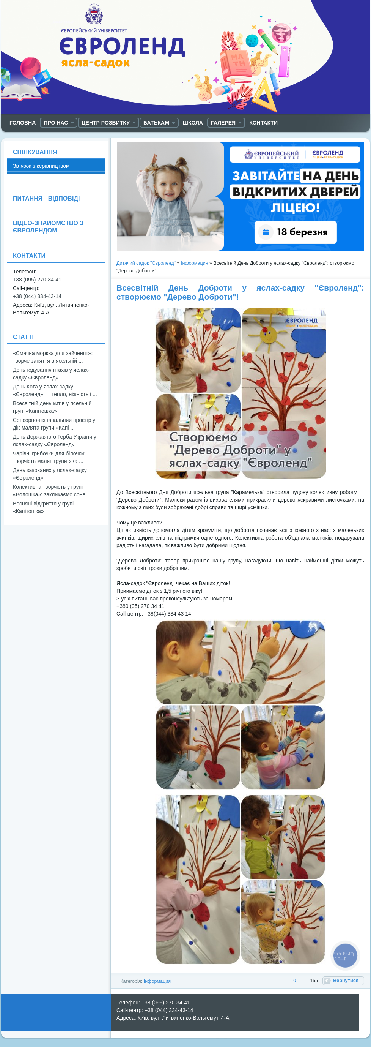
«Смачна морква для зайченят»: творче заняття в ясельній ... (53, 357)
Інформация (194, 263)
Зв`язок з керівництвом (41, 166)
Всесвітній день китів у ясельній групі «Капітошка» (52, 407)
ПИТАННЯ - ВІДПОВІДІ (46, 198)
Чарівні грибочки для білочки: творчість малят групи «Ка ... (49, 457)
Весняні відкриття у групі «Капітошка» (43, 507)
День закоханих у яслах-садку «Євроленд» (50, 474)
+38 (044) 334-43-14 (37, 296)
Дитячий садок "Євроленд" (146, 263)
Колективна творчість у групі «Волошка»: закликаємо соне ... (52, 490)
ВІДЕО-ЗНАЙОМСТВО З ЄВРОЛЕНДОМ (48, 227)
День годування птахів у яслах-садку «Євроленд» (51, 374)
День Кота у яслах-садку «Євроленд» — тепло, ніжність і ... (55, 390)
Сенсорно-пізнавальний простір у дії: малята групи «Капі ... (54, 424)
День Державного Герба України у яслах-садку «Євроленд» (54, 440)
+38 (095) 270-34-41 (37, 279)
